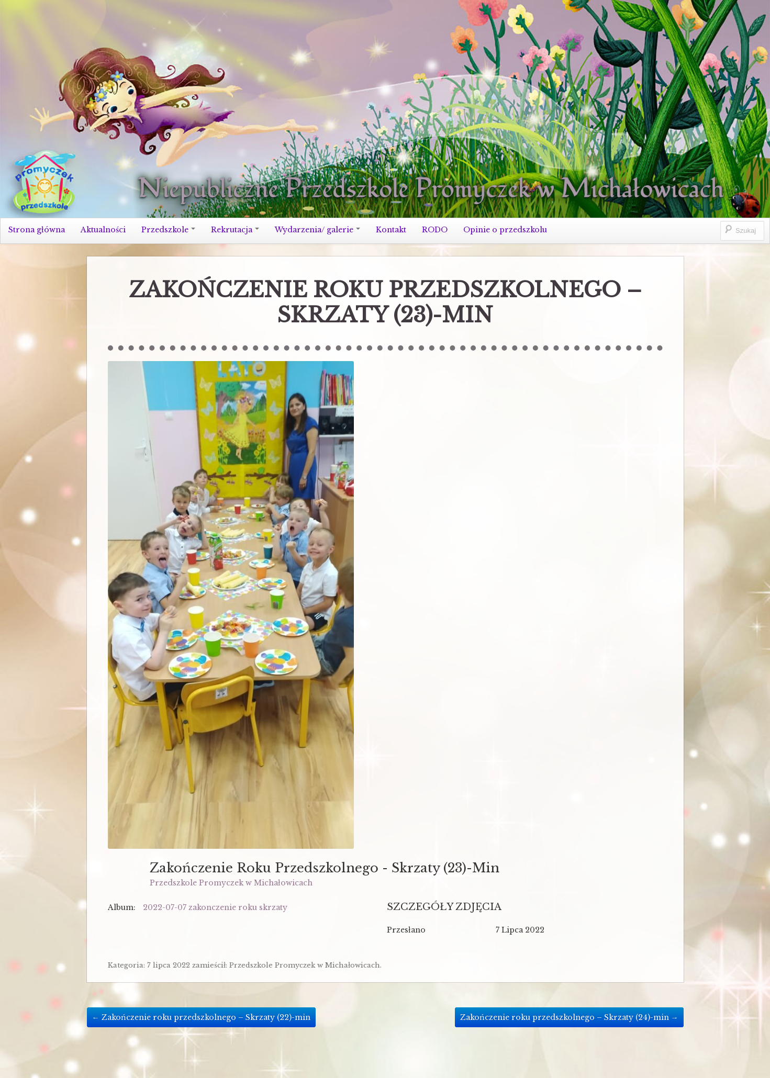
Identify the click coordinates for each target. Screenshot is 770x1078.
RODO (435, 229)
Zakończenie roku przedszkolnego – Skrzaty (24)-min (569, 1017)
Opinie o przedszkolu (505, 229)
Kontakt (391, 229)
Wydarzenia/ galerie (317, 229)
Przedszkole (168, 229)
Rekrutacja (235, 229)
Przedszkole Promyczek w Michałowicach (231, 883)
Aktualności (103, 229)
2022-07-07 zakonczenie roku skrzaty (215, 907)
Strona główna (36, 229)
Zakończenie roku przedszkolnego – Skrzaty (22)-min (201, 1017)
